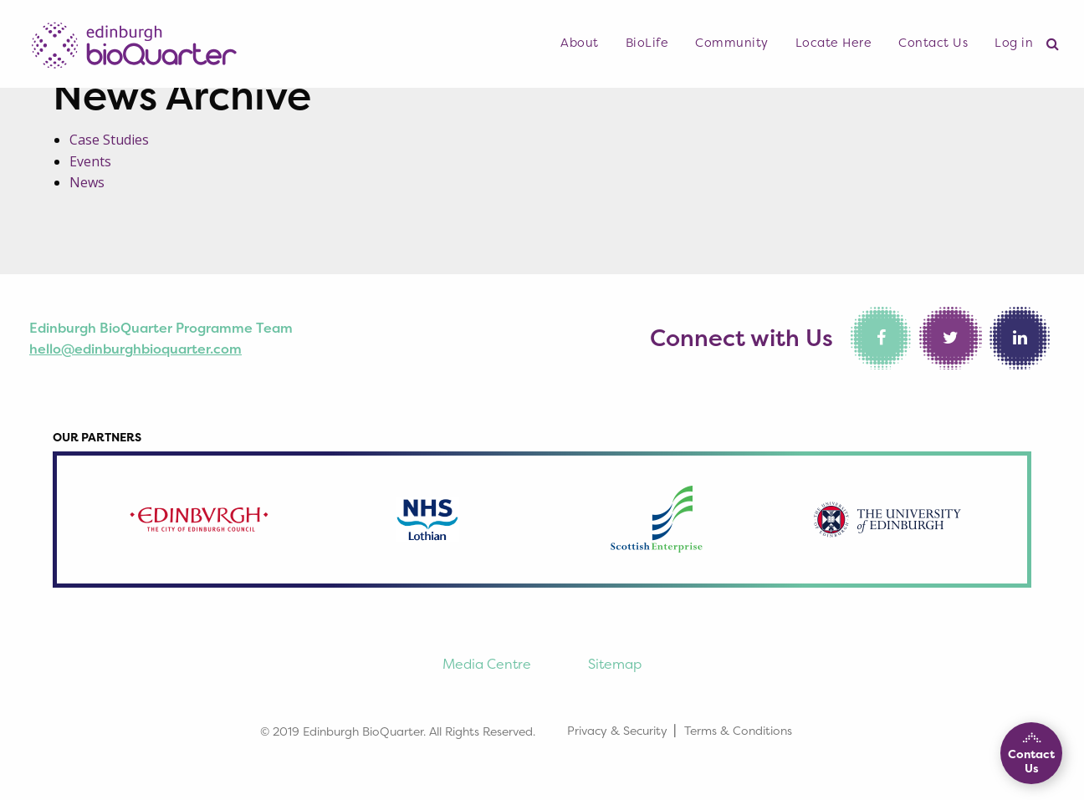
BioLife (647, 42)
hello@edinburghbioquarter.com (135, 348)
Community (732, 42)
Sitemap (615, 664)
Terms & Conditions (738, 730)
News (87, 182)
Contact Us (933, 42)
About (579, 42)
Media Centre (486, 664)
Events (90, 161)
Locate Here (833, 42)
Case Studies (109, 139)
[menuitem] (579, 43)
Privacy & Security (617, 730)
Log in (1014, 42)
